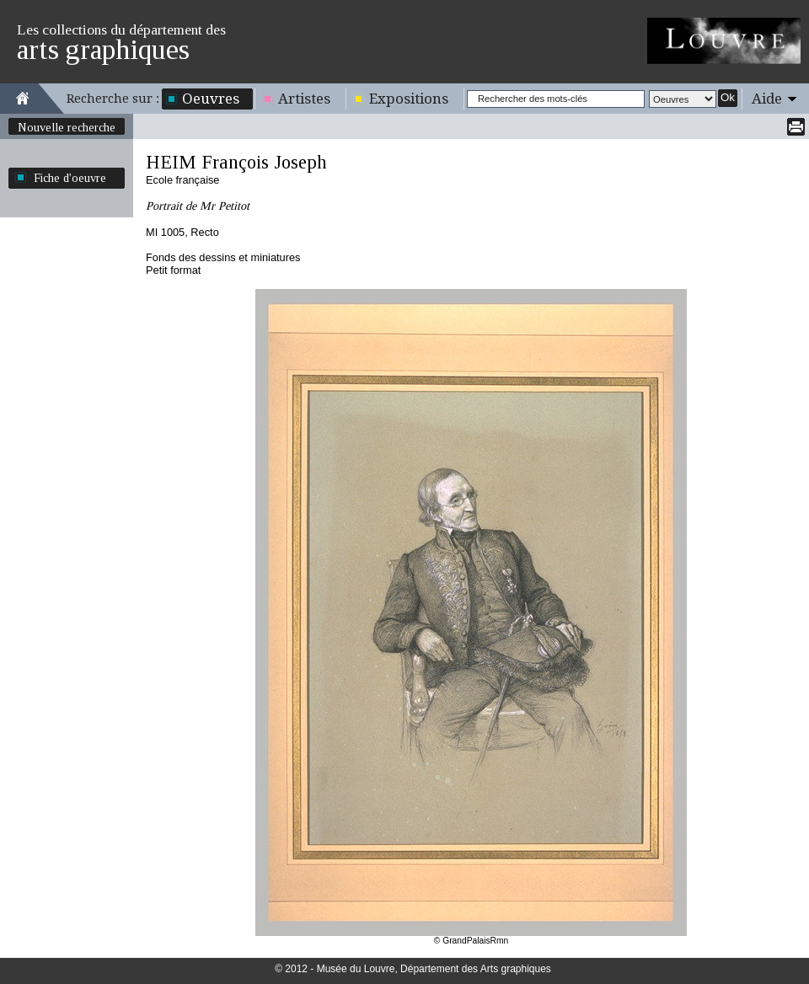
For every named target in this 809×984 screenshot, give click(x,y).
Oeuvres (210, 98)
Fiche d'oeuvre (70, 177)
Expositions (408, 98)
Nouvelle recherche (66, 127)
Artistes (304, 98)
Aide (767, 98)
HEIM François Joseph (236, 162)
